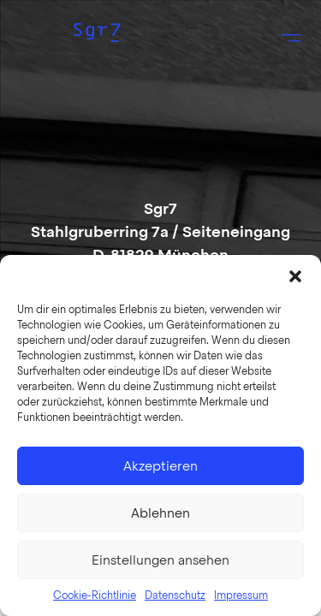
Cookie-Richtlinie (94, 595)
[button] (295, 276)
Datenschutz (175, 595)
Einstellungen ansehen (160, 560)
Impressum (241, 595)
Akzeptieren (160, 466)
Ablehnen (160, 513)
